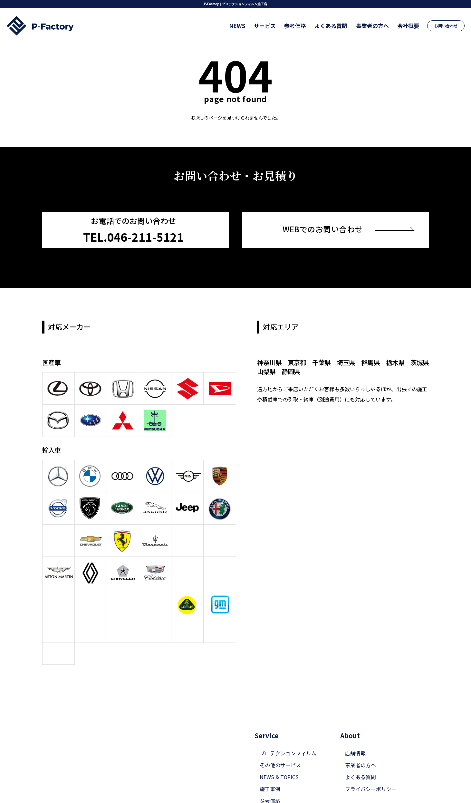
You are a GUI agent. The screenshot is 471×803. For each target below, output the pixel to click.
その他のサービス (280, 754)
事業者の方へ (373, 26)
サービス (267, 26)
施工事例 (270, 778)
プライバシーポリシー (371, 778)
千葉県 (321, 362)
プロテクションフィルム (288, 742)
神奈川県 (269, 362)
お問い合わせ (446, 25)
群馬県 (370, 362)
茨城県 (419, 362)
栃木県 (395, 362)
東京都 (297, 362)
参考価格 (297, 26)
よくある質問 (332, 26)
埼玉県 (346, 362)
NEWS (240, 26)
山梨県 (266, 371)
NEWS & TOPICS (279, 766)
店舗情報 (355, 742)
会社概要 (408, 26)
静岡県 (291, 371)
